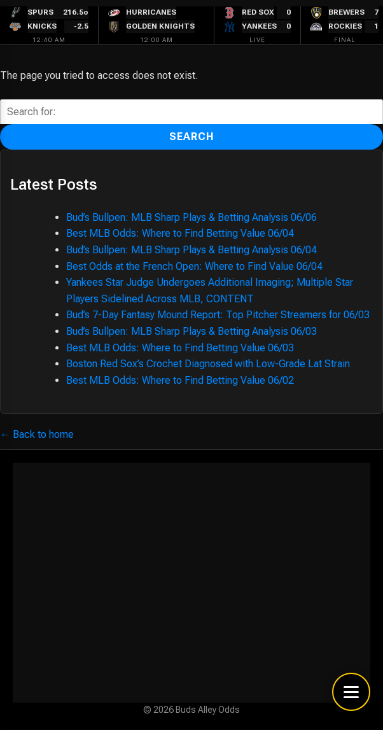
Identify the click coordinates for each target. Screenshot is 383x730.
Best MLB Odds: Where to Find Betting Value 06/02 (180, 380)
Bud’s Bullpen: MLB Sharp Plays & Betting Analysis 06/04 (191, 250)
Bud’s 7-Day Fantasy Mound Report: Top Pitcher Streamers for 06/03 (218, 315)
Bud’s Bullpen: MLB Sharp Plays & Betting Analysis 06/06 (191, 217)
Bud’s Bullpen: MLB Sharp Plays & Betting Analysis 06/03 (191, 331)
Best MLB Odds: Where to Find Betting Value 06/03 (180, 348)
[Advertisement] (191, 582)
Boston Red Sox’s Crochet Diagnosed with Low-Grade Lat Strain (208, 364)
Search (191, 136)
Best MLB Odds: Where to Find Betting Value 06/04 (180, 233)
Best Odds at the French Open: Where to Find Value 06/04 (194, 266)
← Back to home (37, 434)
